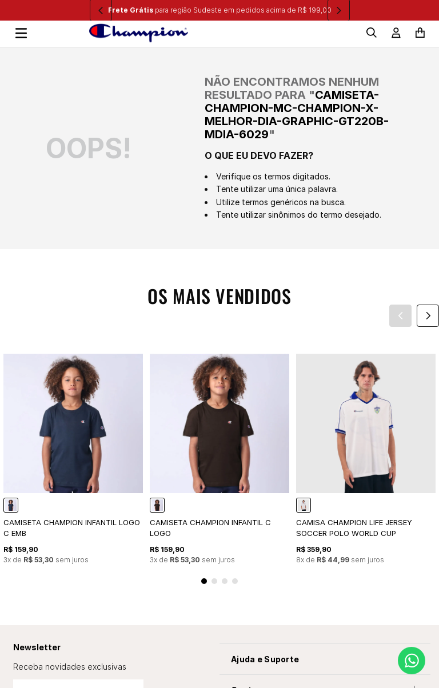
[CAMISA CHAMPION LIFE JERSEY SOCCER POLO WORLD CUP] (366, 459)
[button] (204, 581)
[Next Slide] (428, 316)
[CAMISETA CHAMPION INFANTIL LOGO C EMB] (73, 459)
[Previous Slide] (400, 316)
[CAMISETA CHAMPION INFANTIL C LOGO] (219, 459)
